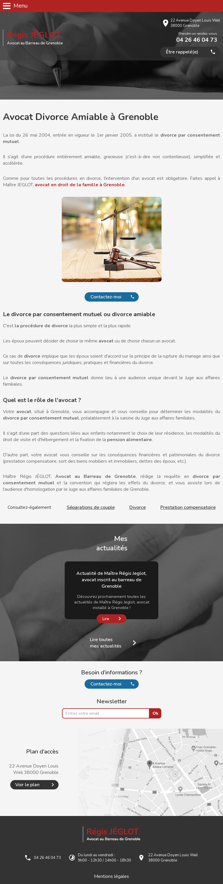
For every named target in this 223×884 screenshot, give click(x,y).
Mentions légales (111, 876)
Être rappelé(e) (182, 52)
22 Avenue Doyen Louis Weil (195, 23)
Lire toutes (105, 642)
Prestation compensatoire (188, 507)
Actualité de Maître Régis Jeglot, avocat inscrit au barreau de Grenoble (111, 579)
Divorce (137, 507)
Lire (105, 619)
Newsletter (112, 701)
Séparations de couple (91, 507)
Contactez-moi (105, 297)
